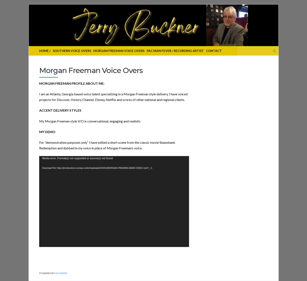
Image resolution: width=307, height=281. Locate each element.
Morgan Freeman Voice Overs (118, 51)
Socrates (61, 273)
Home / (45, 51)
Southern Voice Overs (72, 51)
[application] (114, 201)
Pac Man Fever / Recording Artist (175, 51)
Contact (214, 51)
